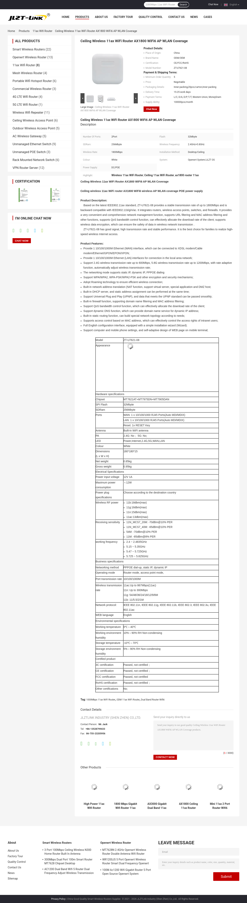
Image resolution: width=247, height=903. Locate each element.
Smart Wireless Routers (29, 49)
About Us (101, 16)
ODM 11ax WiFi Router (128, 699)
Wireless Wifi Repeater (28, 112)
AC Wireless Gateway (27, 136)
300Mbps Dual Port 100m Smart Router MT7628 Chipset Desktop (68, 861)
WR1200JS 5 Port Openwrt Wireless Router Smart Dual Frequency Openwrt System (125, 862)
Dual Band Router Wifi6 (152, 699)
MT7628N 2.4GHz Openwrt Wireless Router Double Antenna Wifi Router (124, 851)
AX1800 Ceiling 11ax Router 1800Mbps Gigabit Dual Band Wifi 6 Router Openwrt (188, 806)
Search (183, 4)
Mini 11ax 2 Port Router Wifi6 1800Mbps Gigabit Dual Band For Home (220, 806)
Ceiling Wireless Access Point (33, 120)
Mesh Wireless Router (27, 73)
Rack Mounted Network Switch (34, 160)
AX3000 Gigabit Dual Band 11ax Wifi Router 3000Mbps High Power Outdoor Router (157, 806)
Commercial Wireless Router (32, 89)
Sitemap (13, 878)
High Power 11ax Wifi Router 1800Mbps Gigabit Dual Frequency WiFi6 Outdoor (94, 806)
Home (65, 16)
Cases (208, 16)
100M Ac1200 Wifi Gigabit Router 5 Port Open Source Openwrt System (126, 871)
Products (82, 16)
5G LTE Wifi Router (25, 104)
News (194, 16)
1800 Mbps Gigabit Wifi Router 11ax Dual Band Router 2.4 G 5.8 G (125, 806)
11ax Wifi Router (42, 31)
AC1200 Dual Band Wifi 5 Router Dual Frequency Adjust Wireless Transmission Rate (69, 872)
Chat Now (213, 4)
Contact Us (176, 16)
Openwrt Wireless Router (30, 57)
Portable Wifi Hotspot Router (32, 81)
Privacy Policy (58, 899)
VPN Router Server (25, 168)
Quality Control (150, 16)
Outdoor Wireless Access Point (34, 128)
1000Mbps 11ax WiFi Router (100, 699)
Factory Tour (123, 16)
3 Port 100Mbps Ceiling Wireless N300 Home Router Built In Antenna (67, 851)
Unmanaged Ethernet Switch (32, 144)
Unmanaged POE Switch (29, 152)
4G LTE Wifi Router (25, 97)
